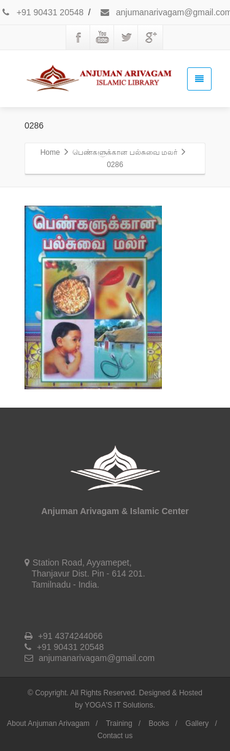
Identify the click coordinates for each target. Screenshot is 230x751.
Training (119, 723)
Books (158, 723)
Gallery (197, 723)
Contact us (115, 735)
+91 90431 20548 (41, 12)
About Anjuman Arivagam (48, 723)
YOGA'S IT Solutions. (120, 705)
